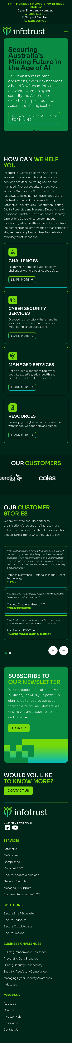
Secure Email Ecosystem (20, 913)
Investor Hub (12, 1016)
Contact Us (11, 1029)
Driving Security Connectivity (23, 965)
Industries (10, 984)
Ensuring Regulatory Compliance (25, 971)
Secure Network (14, 933)
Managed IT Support (17, 888)
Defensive (11, 855)
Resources (11, 1023)
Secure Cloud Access (18, 926)
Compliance (12, 862)
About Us (10, 1003)
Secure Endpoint (15, 920)
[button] (65, 31)
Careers (9, 1010)
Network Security (15, 881)
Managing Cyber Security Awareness (28, 978)
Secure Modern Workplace (21, 875)
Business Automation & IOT (22, 894)
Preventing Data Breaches (21, 958)
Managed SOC (13, 868)
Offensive (10, 849)
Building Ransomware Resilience (25, 952)
